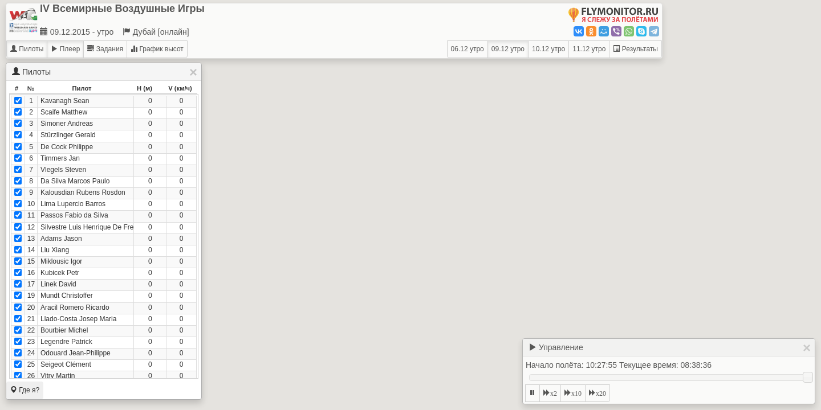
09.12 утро (508, 49)
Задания (105, 49)
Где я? (24, 390)
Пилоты (26, 49)
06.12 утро (467, 49)
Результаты (635, 49)
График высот (157, 49)
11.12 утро (588, 49)
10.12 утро (548, 49)
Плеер (65, 49)
